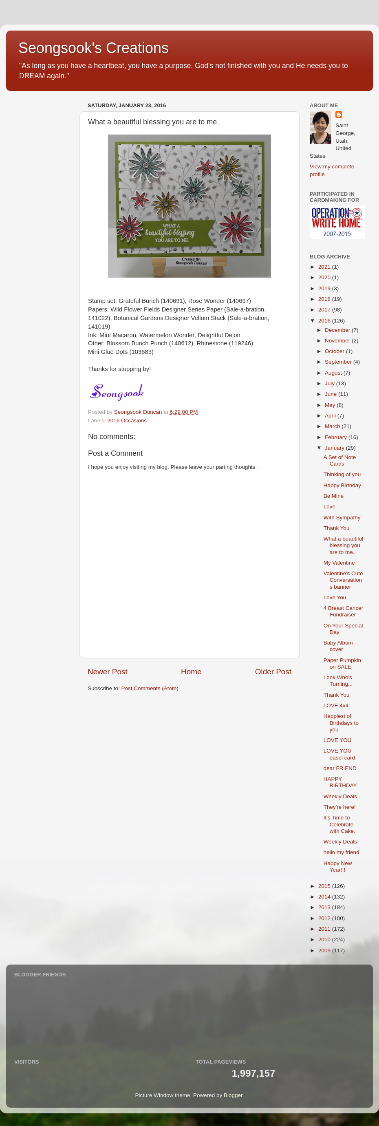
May (331, 405)
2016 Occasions (127, 420)
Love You (335, 597)
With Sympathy (342, 517)
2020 (325, 277)
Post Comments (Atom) (149, 688)
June (331, 394)
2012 (325, 918)
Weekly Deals (340, 796)
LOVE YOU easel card (339, 754)
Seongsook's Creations (93, 48)
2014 (325, 897)
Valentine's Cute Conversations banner (343, 579)
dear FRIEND (340, 768)
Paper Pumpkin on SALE (342, 663)
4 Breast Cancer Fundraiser (344, 611)
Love (329, 506)
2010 (325, 939)
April (331, 416)
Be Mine (334, 496)
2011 (325, 929)
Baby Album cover (338, 646)
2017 (325, 310)
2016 (325, 321)
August (334, 373)
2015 (325, 886)
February (336, 437)
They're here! (340, 807)
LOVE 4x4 (336, 705)
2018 (325, 299)
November (338, 341)
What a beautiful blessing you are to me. (344, 545)
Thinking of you (342, 474)
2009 (325, 950)
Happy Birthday (342, 485)
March (333, 426)
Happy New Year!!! (338, 866)
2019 (325, 288)
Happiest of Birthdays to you (341, 722)
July (330, 383)
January (335, 448)
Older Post (273, 671)
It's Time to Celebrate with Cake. (339, 824)
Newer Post (108, 671)
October (335, 351)
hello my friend (341, 852)
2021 (325, 267)
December (338, 330)
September (339, 362)
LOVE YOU (338, 740)
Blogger (233, 1095)
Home (191, 671)
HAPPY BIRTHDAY (340, 782)
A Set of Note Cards (340, 460)
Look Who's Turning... (338, 680)
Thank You (337, 528)
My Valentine (339, 563)
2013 (325, 907)
